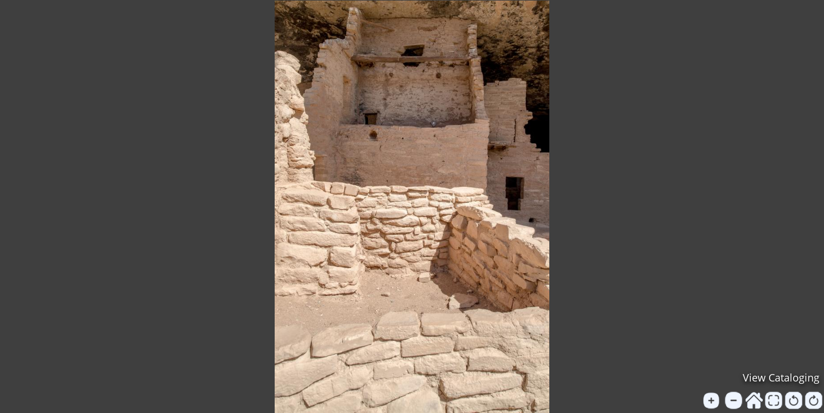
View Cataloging (781, 377)
